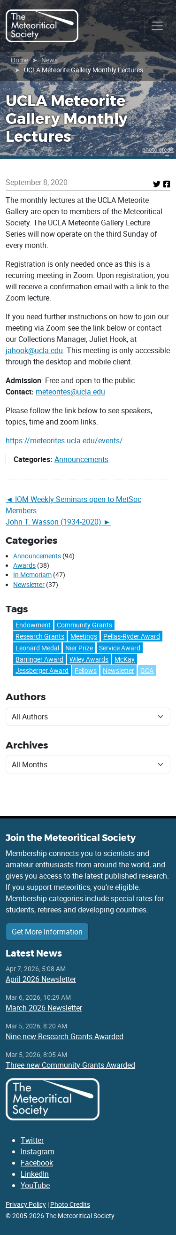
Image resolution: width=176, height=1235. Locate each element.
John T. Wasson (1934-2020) (53, 522)
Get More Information (47, 931)
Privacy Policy (26, 1204)
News (49, 59)
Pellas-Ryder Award (131, 636)
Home (19, 59)
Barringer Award (39, 659)
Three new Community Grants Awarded (70, 1065)
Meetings (83, 636)
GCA (146, 670)
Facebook (37, 1163)
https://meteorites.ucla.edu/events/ (64, 440)
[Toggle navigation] (157, 25)
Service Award (119, 647)
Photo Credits (70, 1204)
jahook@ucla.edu (34, 350)
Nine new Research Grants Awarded (64, 1036)
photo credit (158, 149)
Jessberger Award (42, 670)
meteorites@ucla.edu (70, 391)
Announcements (81, 459)
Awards (24, 565)
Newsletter (29, 584)
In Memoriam (32, 575)
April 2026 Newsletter (41, 979)
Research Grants (39, 636)
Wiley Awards (88, 659)
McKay (125, 659)
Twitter (32, 1140)
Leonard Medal (37, 647)
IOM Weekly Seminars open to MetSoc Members (73, 505)
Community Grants (84, 624)
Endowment (33, 624)
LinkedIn (35, 1174)
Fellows (86, 670)
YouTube (35, 1185)
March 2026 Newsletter (44, 1008)
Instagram (37, 1151)
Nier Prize (79, 647)
